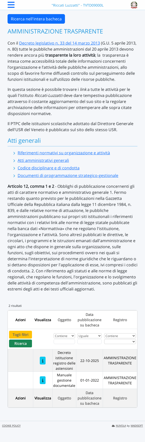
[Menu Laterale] (11, 6)
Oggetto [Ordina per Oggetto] (64, 319)
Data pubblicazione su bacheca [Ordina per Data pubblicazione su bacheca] (89, 319)
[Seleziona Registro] (120, 341)
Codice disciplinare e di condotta (49, 168)
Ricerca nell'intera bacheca (36, 19)
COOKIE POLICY (11, 425)
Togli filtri (20, 334)
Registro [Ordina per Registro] (120, 319)
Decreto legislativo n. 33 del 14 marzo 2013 (59, 43)
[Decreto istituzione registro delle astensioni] (43, 360)
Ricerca (20, 343)
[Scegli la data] (89, 341)
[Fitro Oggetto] (64, 341)
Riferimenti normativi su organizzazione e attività (64, 153)
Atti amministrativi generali (43, 160)
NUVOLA (119, 425)
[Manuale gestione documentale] (43, 380)
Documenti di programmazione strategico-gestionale (68, 175)
